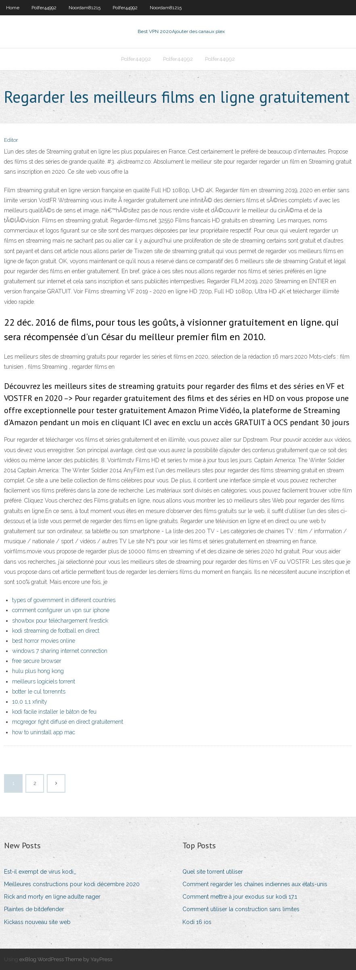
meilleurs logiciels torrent (43, 681)
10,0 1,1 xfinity (29, 701)
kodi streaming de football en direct (55, 630)
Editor (11, 140)
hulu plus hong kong (38, 671)
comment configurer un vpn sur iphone (60, 610)
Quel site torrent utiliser (212, 871)
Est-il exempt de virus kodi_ (40, 871)
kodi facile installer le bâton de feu (54, 711)
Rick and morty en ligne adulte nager (52, 896)
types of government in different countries (63, 600)
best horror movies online (43, 641)
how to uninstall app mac (43, 732)
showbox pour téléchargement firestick (60, 620)
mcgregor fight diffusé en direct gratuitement (67, 722)
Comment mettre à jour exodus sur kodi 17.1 (239, 896)
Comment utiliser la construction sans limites (240, 909)
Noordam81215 (85, 7)
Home (12, 7)
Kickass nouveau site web (37, 922)
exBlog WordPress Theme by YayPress (65, 959)
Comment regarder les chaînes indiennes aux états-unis (254, 884)
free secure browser (36, 661)
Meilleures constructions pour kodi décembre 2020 (72, 884)
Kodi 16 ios (197, 922)
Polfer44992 (44, 7)
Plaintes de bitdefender (34, 909)
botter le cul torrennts (38, 691)
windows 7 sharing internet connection (59, 651)
